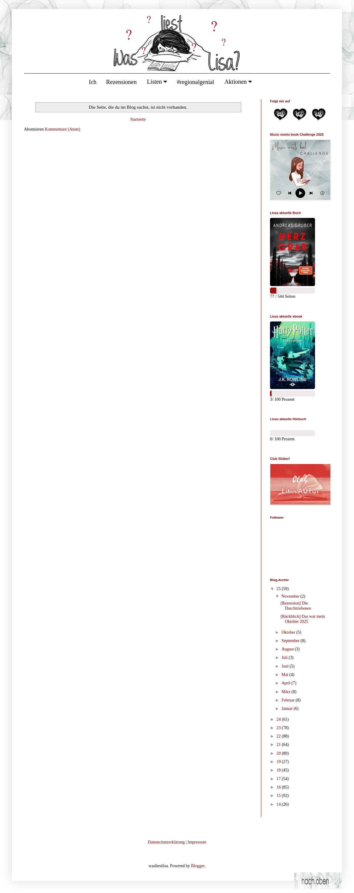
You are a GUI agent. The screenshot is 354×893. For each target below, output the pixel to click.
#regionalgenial (195, 82)
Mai (285, 674)
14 (279, 804)
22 (279, 736)
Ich (93, 82)
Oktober (288, 632)
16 (279, 787)
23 (279, 728)
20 (279, 753)
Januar (287, 708)
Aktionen (237, 81)
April (286, 683)
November (290, 596)
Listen (157, 81)
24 (279, 719)
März (286, 691)
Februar (288, 700)
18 (279, 770)
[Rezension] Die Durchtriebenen (295, 606)
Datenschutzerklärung (166, 842)
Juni (285, 666)
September (290, 640)
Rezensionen (121, 82)
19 (279, 761)
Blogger (197, 866)
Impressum (197, 842)
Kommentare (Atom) (62, 129)
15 (279, 795)
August (288, 649)
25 (279, 589)
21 (279, 744)
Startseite (138, 119)
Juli (285, 657)
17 (279, 779)
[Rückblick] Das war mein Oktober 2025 (302, 619)
